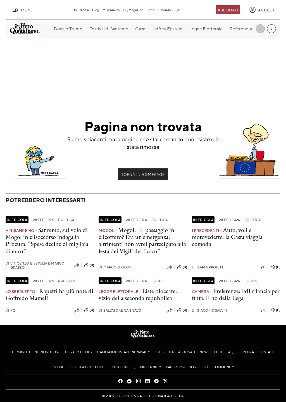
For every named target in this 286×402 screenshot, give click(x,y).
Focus (157, 281)
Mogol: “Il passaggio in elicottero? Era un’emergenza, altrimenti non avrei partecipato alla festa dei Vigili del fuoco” (142, 240)
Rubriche (67, 281)
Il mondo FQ (169, 10)
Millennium (111, 9)
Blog (95, 9)
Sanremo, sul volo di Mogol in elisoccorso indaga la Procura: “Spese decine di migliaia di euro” (47, 240)
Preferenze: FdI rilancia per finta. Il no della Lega (236, 294)
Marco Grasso (115, 267)
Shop (150, 9)
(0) (89, 265)
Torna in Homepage (143, 174)
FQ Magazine (133, 9)
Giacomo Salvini (210, 310)
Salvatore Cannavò (120, 310)
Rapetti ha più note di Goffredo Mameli (49, 294)
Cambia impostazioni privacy (123, 352)
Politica (66, 219)
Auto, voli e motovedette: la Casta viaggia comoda (227, 237)
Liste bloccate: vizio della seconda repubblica (138, 294)
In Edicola (81, 9)
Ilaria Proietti (208, 267)
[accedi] (261, 9)
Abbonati (228, 9)
